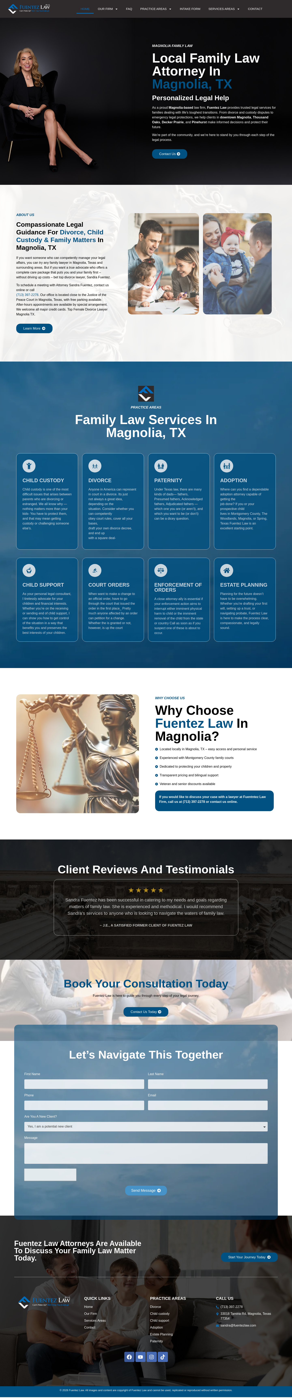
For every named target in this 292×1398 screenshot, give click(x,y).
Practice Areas (156, 9)
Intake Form (190, 9)
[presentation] (50, 1176)
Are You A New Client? (40, 1117)
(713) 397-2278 (27, 295)
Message (31, 1138)
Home (85, 9)
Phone (29, 1096)
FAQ (129, 9)
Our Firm (108, 9)
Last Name (156, 1075)
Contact (255, 9)
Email (152, 1096)
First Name (32, 1075)
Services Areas (224, 9)
